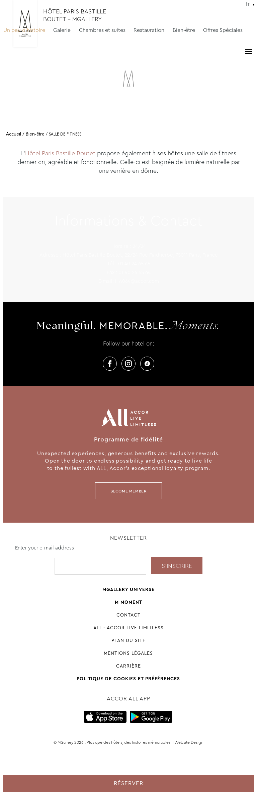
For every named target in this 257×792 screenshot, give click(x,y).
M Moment (128, 602)
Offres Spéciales (223, 30)
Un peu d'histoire (24, 30)
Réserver (129, 783)
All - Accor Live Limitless (128, 627)
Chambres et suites (102, 30)
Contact (128, 615)
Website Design (188, 742)
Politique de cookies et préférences (128, 678)
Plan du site (128, 640)
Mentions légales (128, 653)
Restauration (149, 30)
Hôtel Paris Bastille (51, 153)
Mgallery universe (128, 589)
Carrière (128, 666)
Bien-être (184, 30)
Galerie (62, 30)
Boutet (86, 153)
